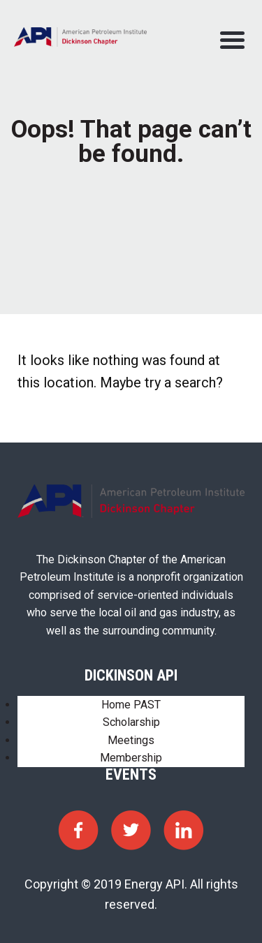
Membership (131, 757)
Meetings (131, 740)
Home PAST (131, 704)
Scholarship (131, 722)
